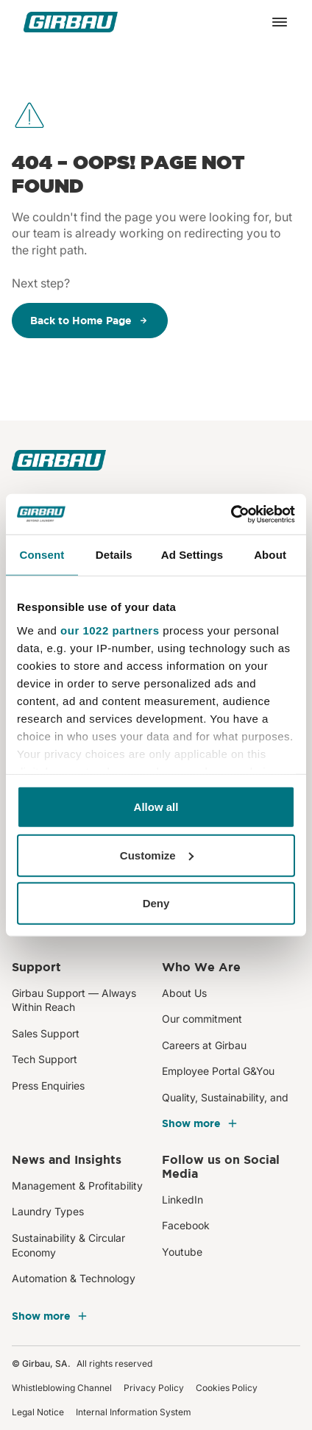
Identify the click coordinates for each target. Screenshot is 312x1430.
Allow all (156, 807)
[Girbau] (71, 22)
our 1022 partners (109, 629)
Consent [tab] (42, 554)
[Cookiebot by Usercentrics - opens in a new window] (230, 513)
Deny (156, 903)
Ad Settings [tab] (192, 554)
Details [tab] (114, 554)
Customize (157, 854)
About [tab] (270, 554)
